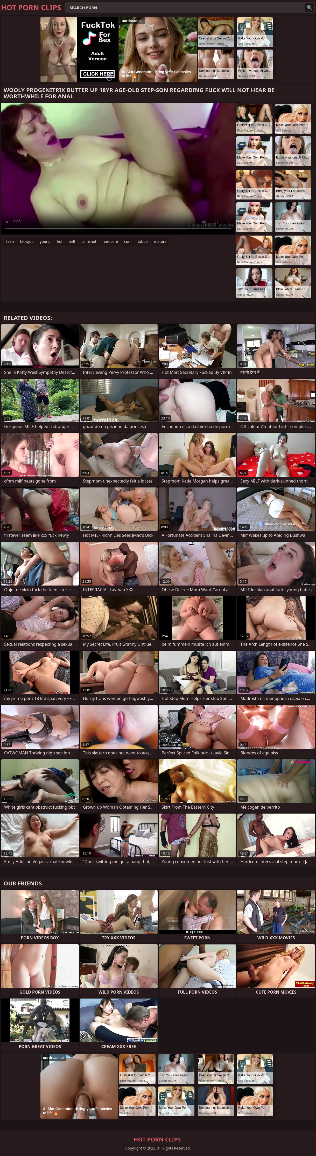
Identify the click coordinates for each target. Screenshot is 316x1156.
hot (59, 241)
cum (127, 241)
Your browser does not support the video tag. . (118, 169)
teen (10, 241)
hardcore (110, 241)
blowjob (27, 241)
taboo (143, 241)
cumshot (88, 241)
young (45, 241)
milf (72, 241)
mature (160, 241)
